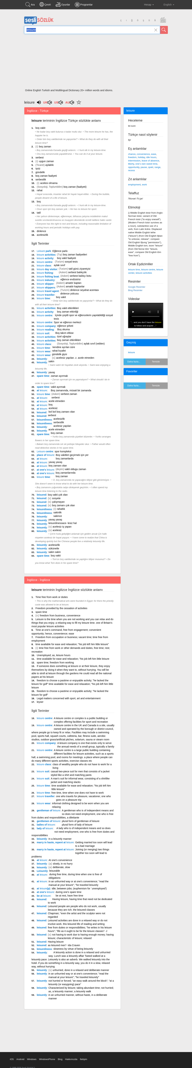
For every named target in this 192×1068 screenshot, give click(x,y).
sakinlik (57, 512)
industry (46, 280)
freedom (132, 157)
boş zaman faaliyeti (46, 175)
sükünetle (53, 548)
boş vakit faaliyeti (66, 258)
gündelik (40, 172)
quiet (150, 167)
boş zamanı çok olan (63, 505)
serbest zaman (69, 394)
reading (45, 329)
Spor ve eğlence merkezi (67, 322)
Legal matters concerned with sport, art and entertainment (69, 698)
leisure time (134, 269)
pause (144, 167)
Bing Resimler (135, 290)
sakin (51, 361)
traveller (46, 294)
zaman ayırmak (59, 375)
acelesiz (53, 408)
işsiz (38, 168)
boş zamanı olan (58, 465)
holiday (141, 157)
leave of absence (150, 160)
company (46, 326)
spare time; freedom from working (55, 662)
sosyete (56, 498)
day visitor (47, 269)
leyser (40, 701)
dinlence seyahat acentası (84, 290)
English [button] (166, 4)
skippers (46, 287)
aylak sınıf (59, 265)
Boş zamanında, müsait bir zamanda (71, 390)
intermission (134, 160)
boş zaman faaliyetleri (75, 254)
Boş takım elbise (64, 333)
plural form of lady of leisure (77, 824)
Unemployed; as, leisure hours (53, 655)
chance (132, 154)
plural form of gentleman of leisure (80, 821)
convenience (143, 154)
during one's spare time (68, 892)
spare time (43, 375)
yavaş (51, 372)
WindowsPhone (47, 1059)
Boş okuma (63, 329)
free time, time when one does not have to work (78, 792)
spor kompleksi (63, 451)
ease (153, 154)
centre (44, 262)
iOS (12, 1059)
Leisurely (42, 871)
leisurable (54, 870)
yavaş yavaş (55, 462)
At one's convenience (60, 860)
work (144, 184)
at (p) (43, 888)
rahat (39, 190)
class (44, 265)
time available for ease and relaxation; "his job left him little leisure (73, 658)
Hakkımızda (71, 1059)
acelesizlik (42, 234)
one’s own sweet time (146, 163)
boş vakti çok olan (58, 494)
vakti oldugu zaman (75, 469)
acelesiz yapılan (62, 425)
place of (45, 455)
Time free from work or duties (52, 597)
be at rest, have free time (69, 895)
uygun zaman (46, 161)
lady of (45, 828)
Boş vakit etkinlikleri (68, 308)
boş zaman (45, 146)
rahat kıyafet (59, 350)
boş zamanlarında (65, 472)
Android (20, 1059)
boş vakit (40, 127)
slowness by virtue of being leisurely (73, 948)
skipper (45, 283)
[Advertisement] (96, 62)
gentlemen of (48, 821)
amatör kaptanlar (75, 286)
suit (43, 333)
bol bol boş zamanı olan (62, 411)
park (44, 251)
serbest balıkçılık (77, 272)
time (43, 298)
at (42, 390)
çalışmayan (58, 501)
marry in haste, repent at (55, 842)
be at (44, 895)
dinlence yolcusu (69, 293)
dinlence (41, 231)
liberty (131, 163)
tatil (39, 212)
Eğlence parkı (60, 251)
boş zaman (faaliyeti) (75, 186)
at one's (45, 469)
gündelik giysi (59, 354)
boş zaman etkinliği (67, 311)
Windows (31, 1059)
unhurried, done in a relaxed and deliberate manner (81, 970)
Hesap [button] (146, 4)
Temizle (156, 361)
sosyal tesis (71, 261)
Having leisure (56, 941)
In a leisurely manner (60, 838)
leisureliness (44, 419)
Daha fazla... (133, 361)
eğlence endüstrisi (70, 279)
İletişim (83, 1059)
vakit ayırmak (58, 386)
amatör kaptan (73, 283)
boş (39, 201)
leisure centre (148, 269)
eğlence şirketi (65, 325)
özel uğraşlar (64, 336)
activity (45, 258)
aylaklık (49, 165)
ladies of (46, 824)
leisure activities (144, 273)
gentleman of (48, 810)
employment (134, 184)
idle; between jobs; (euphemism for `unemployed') (79, 888)
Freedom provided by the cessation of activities (61, 608)
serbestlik (41, 179)
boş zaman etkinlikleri (69, 340)
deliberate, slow (61, 867)
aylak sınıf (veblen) (94, 343)
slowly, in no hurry (63, 863)
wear (43, 351)
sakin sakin (54, 552)
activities (46, 254)
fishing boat (48, 276)
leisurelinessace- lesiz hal (62, 523)
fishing (45, 272)
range (157, 167)
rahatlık (61, 508)
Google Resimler (136, 287)
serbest (40, 157)
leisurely (42, 358)
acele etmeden (57, 401)
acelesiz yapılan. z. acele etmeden (75, 357)
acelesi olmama (48, 183)
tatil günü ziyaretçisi (79, 268)
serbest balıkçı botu (80, 275)
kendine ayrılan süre (64, 347)
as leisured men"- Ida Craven (64, 945)
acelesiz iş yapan (62, 526)
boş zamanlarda (65, 458)
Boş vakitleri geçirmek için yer (72, 455)
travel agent (48, 291)
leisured (41, 412)
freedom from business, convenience (60, 615)
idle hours (151, 157)
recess (131, 170)
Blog (60, 1059)
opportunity (133, 167)
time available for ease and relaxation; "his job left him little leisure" (72, 644)
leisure (131, 352)
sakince (57, 516)
